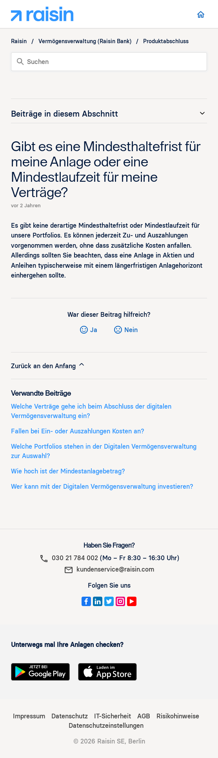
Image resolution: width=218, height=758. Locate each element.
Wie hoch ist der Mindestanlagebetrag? (68, 471)
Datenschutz (69, 716)
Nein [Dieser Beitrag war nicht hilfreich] (131, 330)
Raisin (19, 41)
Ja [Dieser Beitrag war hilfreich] (93, 330)
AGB (143, 716)
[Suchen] (109, 61)
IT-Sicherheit (112, 716)
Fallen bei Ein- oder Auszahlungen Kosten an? (77, 431)
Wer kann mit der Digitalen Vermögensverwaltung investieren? (102, 486)
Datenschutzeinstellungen (106, 725)
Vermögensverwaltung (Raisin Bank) (84, 41)
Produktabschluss (166, 41)
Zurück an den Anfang (48, 365)
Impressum (29, 716)
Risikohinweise (177, 716)
